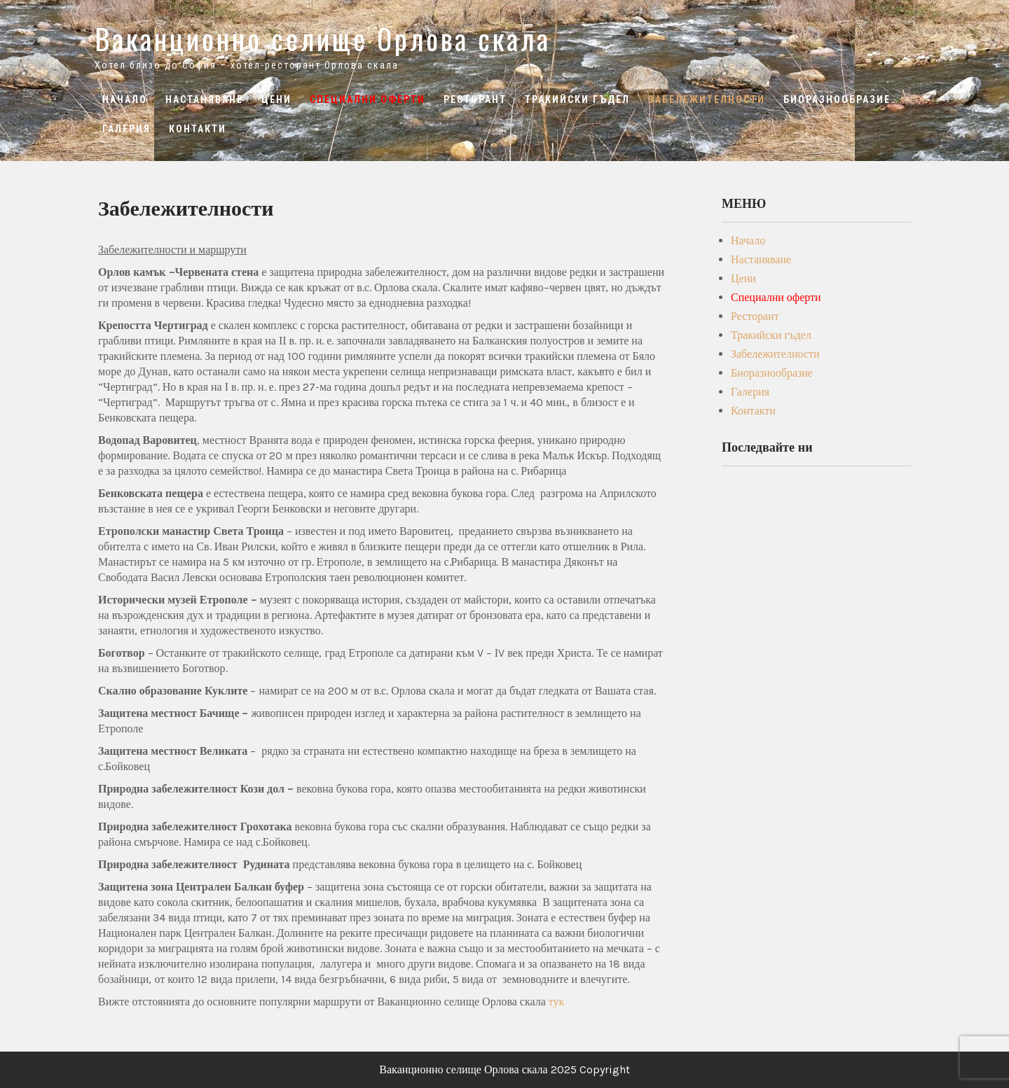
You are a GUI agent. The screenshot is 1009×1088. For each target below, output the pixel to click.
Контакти (197, 128)
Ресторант (475, 99)
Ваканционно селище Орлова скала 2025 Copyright (504, 1069)
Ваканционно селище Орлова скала (323, 39)
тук (557, 1001)
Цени (276, 99)
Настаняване (204, 99)
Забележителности (706, 99)
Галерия (126, 128)
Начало (124, 99)
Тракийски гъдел (577, 99)
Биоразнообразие (837, 99)
